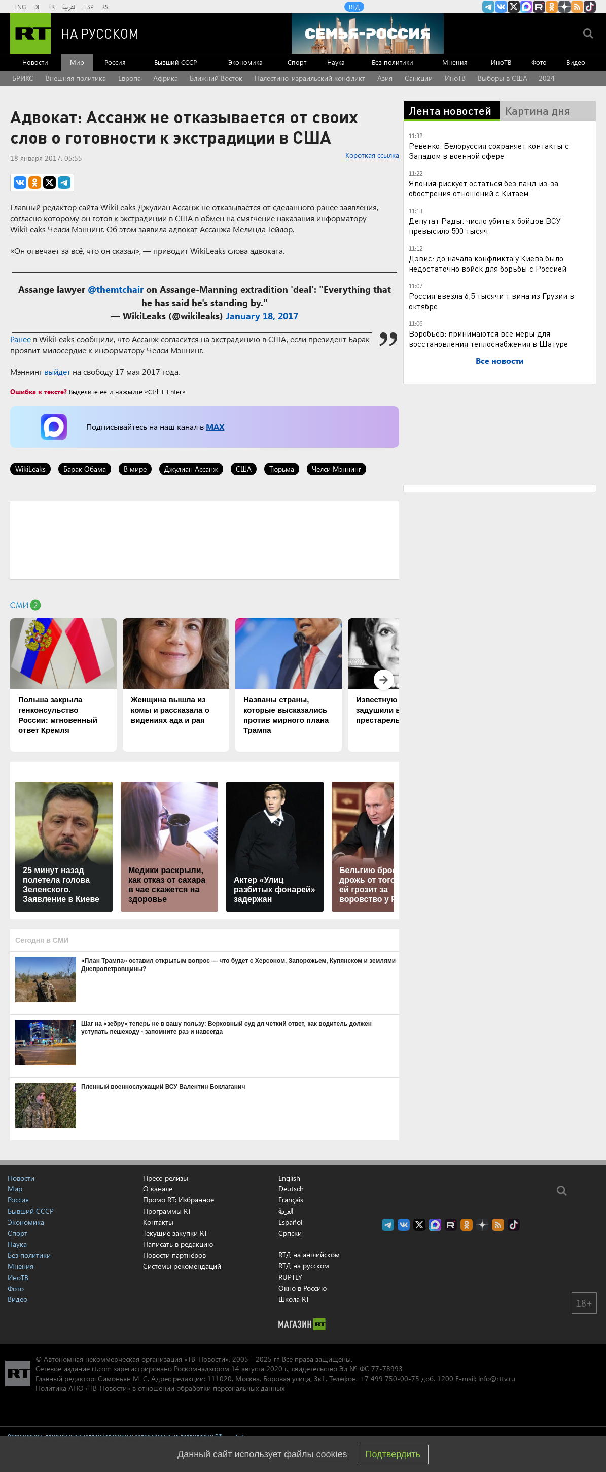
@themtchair (116, 289)
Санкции (419, 78)
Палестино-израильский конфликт (310, 78)
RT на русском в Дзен (564, 7)
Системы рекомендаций (182, 1266)
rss (577, 7)
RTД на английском (309, 1254)
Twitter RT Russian (514, 7)
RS (104, 7)
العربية (69, 7)
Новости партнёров (174, 1255)
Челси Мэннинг (336, 469)
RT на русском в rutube (539, 7)
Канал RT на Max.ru (526, 7)
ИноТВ (501, 62)
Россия (115, 62)
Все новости (500, 360)
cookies (331, 1454)
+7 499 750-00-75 (389, 1378)
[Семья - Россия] (368, 33)
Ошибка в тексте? (38, 391)
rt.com (102, 1369)
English (289, 1178)
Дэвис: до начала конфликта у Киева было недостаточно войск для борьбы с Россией (487, 263)
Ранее (20, 338)
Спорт (297, 62)
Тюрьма (281, 469)
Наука (336, 62)
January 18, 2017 (262, 316)
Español (290, 1222)
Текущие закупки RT (175, 1233)
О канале (157, 1188)
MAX (215, 426)
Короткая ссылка (372, 155)
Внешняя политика (76, 78)
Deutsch (291, 1188)
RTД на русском (303, 1265)
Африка (165, 78)
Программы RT (167, 1211)
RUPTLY (290, 1277)
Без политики (392, 62)
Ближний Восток (216, 78)
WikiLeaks (30, 469)
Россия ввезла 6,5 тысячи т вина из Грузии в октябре (491, 300)
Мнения (455, 62)
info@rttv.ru (496, 1378)
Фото (539, 62)
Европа (129, 78)
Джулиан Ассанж (191, 469)
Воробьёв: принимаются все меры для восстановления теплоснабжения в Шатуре (488, 338)
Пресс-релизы (165, 1178)
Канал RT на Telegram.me (488, 7)
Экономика (245, 62)
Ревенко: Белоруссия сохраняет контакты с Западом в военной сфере (489, 150)
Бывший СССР (175, 62)
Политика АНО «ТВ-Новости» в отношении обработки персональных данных (159, 1388)
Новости (35, 62)
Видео (575, 62)
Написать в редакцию (178, 1244)
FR (51, 7)
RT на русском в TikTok (590, 7)
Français (290, 1199)
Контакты (158, 1222)
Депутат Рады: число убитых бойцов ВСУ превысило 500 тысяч (485, 225)
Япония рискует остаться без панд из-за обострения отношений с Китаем (483, 188)
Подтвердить (393, 1454)
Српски (290, 1233)
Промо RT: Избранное (178, 1200)
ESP (89, 7)
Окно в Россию (302, 1288)
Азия (385, 78)
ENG (20, 7)
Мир (77, 62)
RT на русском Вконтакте (501, 7)
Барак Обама (84, 469)
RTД (354, 7)
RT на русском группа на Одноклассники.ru (552, 7)
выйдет (57, 371)
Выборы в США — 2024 (516, 78)
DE (37, 7)
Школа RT (293, 1299)
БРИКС (22, 78)
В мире (135, 469)
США (244, 469)
